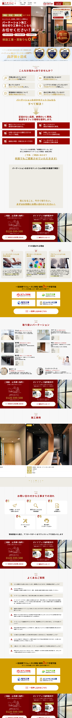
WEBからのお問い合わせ (15, 237)
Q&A (34, 2)
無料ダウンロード (44, 237)
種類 (24, 2)
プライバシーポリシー (60, 708)
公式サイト (29, 4)
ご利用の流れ (22, 4)
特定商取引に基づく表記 (61, 707)
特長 (21, 2)
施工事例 (29, 2)
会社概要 (58, 705)
